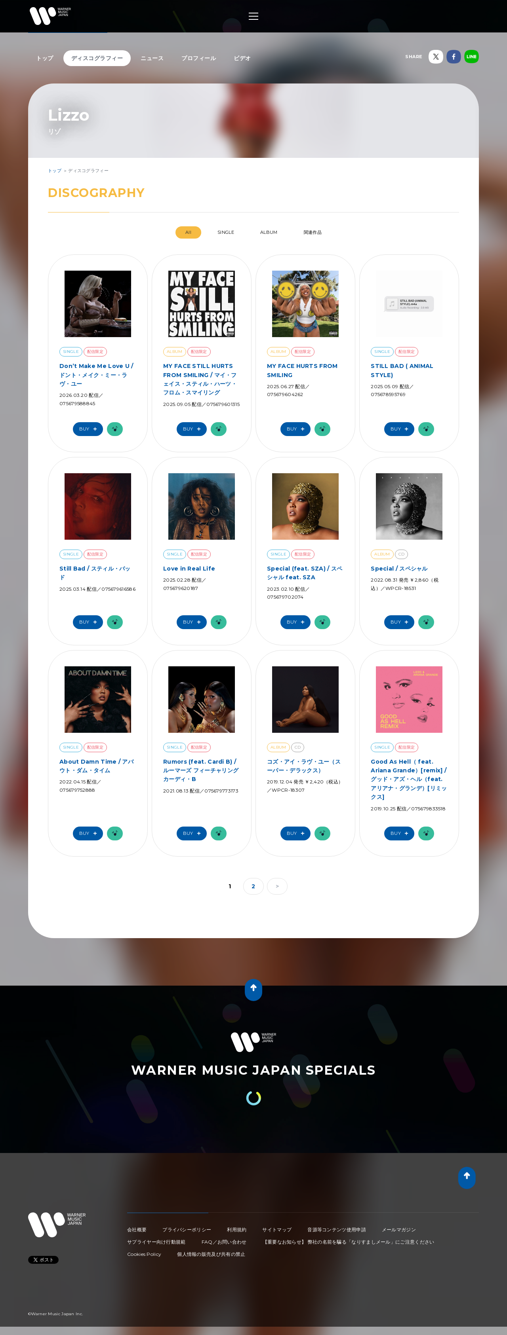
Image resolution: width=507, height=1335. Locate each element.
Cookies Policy (144, 1254)
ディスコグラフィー (97, 58)
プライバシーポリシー (186, 1230)
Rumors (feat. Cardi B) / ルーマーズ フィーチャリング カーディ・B (200, 770)
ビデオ (242, 58)
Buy (90, 429)
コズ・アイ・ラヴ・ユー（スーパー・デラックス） (304, 766)
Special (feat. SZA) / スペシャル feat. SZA (304, 573)
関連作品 (313, 232)
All (188, 232)
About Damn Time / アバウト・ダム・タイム (96, 766)
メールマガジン (399, 1230)
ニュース (152, 58)
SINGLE (225, 232)
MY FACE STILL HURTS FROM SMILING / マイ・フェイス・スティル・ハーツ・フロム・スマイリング (200, 379)
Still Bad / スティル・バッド (95, 573)
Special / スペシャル (399, 568)
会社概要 (137, 1230)
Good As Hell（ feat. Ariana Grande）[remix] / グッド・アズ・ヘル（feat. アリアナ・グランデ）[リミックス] (409, 779)
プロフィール (198, 58)
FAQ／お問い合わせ (224, 1242)
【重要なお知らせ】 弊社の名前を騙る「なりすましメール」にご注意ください (349, 1242)
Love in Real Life (189, 568)
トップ (44, 58)
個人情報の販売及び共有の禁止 (211, 1254)
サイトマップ (277, 1230)
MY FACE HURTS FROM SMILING (302, 370)
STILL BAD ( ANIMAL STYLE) (402, 370)
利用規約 (236, 1230)
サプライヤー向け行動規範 (156, 1242)
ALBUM (269, 232)
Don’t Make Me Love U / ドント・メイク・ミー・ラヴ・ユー (96, 374)
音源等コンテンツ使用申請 (336, 1230)
